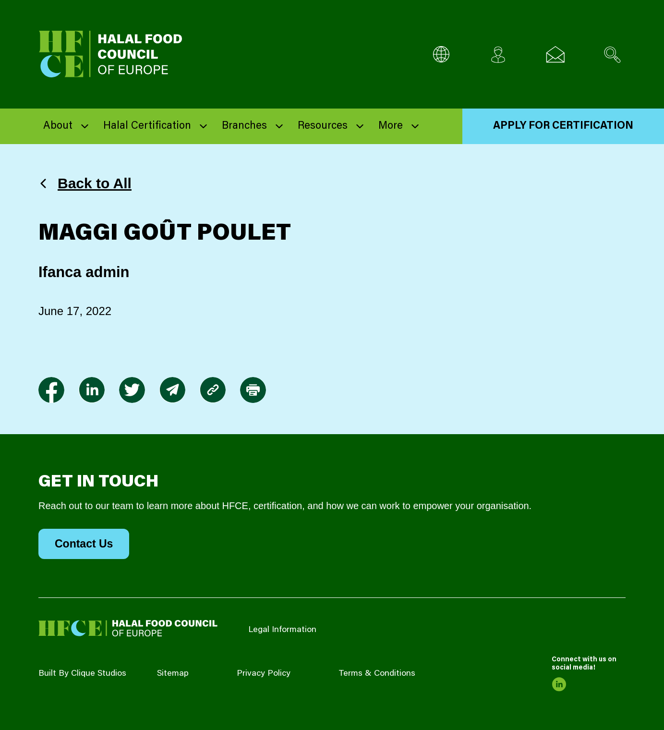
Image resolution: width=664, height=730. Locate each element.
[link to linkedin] (92, 390)
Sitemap (173, 673)
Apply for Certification (563, 126)
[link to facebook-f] (51, 390)
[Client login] (498, 54)
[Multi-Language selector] (441, 54)
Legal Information (282, 630)
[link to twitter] (132, 390)
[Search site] (612, 54)
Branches (244, 126)
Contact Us (84, 543)
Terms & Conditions (376, 673)
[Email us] (555, 54)
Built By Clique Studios (82, 673)
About (57, 126)
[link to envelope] (172, 390)
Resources (323, 126)
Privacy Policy (263, 673)
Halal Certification (147, 126)
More (390, 126)
